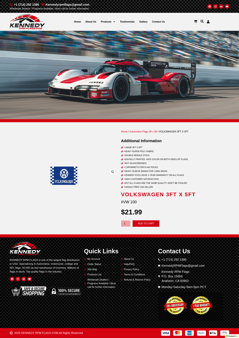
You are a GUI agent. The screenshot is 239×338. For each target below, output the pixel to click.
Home (77, 21)
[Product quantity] (125, 223)
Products (108, 22)
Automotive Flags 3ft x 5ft (143, 131)
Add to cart (146, 223)
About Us (90, 21)
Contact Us (158, 21)
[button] (202, 21)
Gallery (143, 21)
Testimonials (127, 21)
